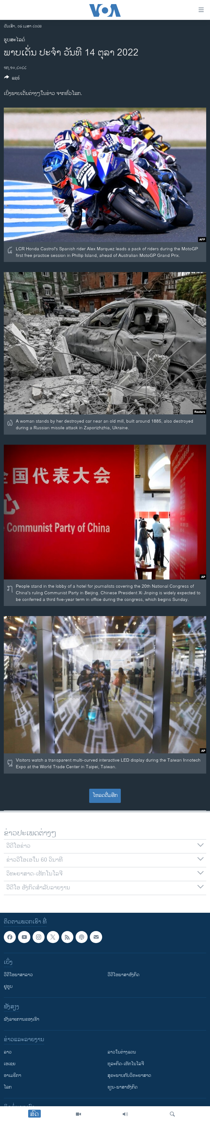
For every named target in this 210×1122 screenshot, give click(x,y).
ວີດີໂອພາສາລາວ (18, 974)
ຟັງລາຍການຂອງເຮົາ (21, 1019)
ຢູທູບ (8, 986)
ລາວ (8, 1052)
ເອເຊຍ (9, 1063)
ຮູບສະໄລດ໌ (14, 40)
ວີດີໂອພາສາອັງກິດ (123, 974)
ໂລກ (8, 1087)
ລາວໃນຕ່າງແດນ (122, 1052)
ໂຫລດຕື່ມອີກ (105, 795)
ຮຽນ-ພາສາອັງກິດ (123, 1087)
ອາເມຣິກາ (12, 1075)
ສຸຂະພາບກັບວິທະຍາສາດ (129, 1075)
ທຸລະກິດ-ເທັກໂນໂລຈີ (126, 1063)
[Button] (12, 79)
